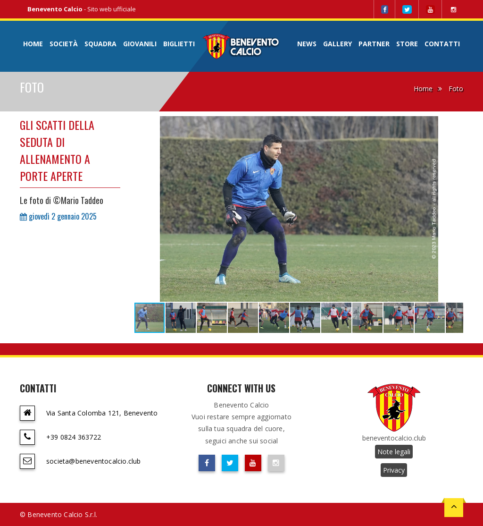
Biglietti (179, 43)
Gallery (337, 43)
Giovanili (140, 43)
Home (33, 43)
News (306, 43)
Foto (456, 88)
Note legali (393, 451)
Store (407, 43)
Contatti (442, 43)
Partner (374, 43)
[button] (454, 124)
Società (64, 43)
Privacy (394, 470)
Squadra (100, 43)
